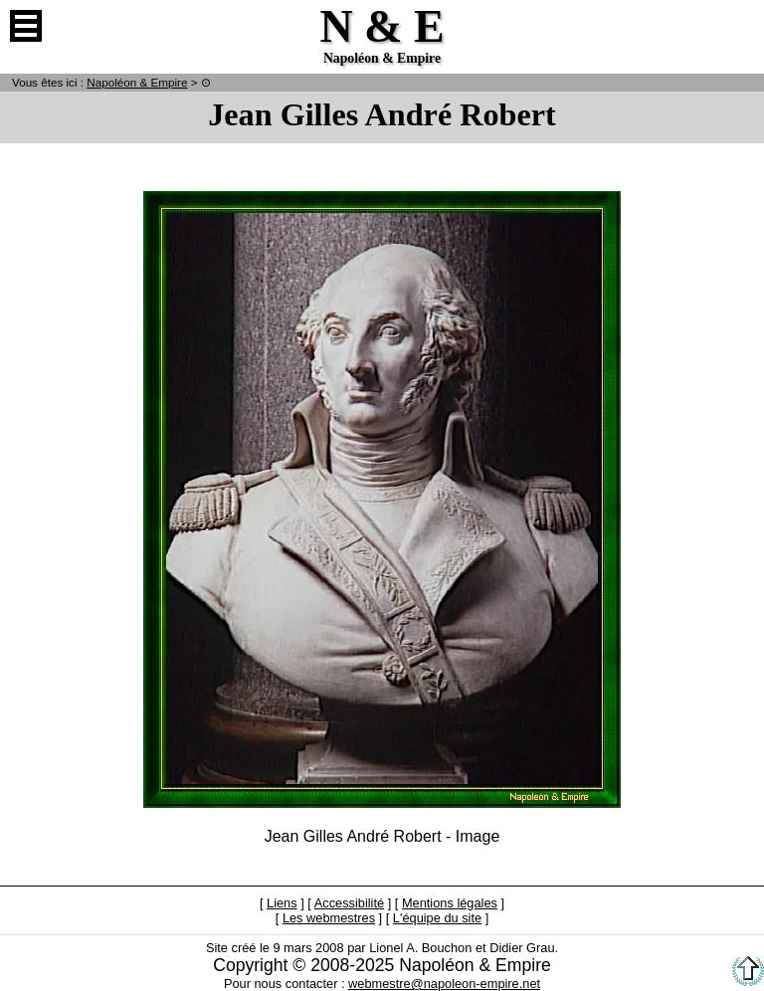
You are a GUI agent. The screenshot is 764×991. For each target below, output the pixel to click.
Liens (282, 902)
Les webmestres (329, 917)
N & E (137, 82)
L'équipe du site (437, 917)
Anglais (738, 26)
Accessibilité (349, 902)
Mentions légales (449, 902)
